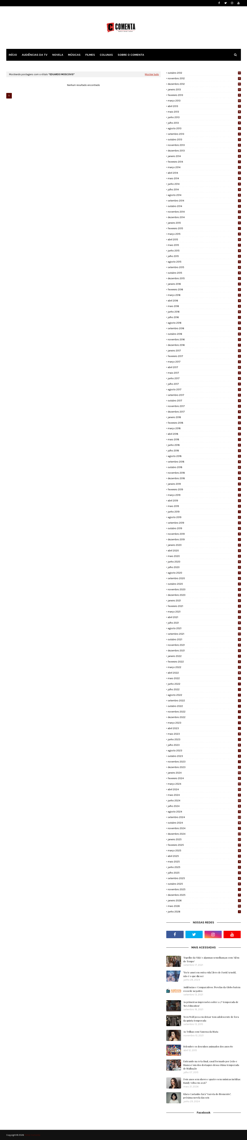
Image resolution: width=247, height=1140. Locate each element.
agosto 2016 (204, 322)
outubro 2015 (204, 272)
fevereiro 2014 (204, 161)
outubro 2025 (204, 883)
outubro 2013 (204, 139)
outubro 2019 (204, 528)
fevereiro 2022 (204, 661)
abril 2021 (204, 617)
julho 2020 (204, 567)
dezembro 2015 (204, 278)
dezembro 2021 (204, 650)
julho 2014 (204, 189)
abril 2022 (204, 672)
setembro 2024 (204, 817)
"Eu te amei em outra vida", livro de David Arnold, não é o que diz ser (209, 974)
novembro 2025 (204, 889)
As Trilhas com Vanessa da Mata (200, 1031)
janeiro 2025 (204, 839)
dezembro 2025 (204, 895)
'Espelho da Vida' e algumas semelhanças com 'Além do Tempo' (211, 959)
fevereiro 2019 (204, 489)
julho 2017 (204, 384)
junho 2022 (204, 683)
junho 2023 (204, 739)
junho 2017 (204, 378)
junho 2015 (204, 250)
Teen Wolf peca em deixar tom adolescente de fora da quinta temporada (211, 1018)
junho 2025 (204, 867)
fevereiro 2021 (204, 606)
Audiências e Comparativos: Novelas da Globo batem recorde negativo (211, 989)
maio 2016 (204, 306)
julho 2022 (204, 689)
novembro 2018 (204, 472)
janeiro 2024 (204, 772)
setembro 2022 (204, 700)
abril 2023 (204, 728)
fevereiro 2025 (204, 845)
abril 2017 (204, 367)
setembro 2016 (204, 328)
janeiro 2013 (204, 89)
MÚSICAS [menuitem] (74, 54)
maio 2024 (204, 795)
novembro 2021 (204, 645)
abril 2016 (204, 300)
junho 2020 (204, 561)
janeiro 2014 (204, 156)
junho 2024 (204, 800)
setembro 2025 (204, 878)
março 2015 (204, 234)
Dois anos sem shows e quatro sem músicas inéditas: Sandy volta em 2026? (212, 1081)
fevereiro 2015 (204, 228)
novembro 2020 (204, 589)
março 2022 (204, 667)
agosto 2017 (204, 389)
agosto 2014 (204, 195)
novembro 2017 (204, 406)
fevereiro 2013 (204, 95)
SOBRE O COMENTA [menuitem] (131, 54)
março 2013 (204, 100)
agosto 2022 (204, 695)
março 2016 (204, 295)
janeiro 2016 (204, 284)
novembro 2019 (204, 534)
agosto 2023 (204, 750)
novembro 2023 (204, 761)
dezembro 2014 (204, 217)
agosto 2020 (204, 572)
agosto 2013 (204, 128)
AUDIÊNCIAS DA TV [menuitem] (34, 54)
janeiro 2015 (204, 222)
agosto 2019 (204, 517)
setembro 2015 (204, 267)
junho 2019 (204, 511)
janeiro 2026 (204, 900)
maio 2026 (204, 906)
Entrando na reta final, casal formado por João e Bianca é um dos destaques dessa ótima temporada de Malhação (211, 1065)
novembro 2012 (204, 78)
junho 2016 (204, 311)
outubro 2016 (204, 334)
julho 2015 (204, 256)
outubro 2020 (204, 583)
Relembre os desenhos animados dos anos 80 (208, 1046)
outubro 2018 (204, 467)
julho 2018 (204, 450)
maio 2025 (204, 861)
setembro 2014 (204, 200)
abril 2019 (204, 500)
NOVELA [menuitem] (57, 54)
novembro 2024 (204, 828)
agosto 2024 (204, 811)
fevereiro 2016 (204, 289)
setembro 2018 (204, 461)
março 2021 (204, 611)
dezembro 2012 (204, 84)
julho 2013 (204, 122)
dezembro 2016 (204, 345)
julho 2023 (204, 745)
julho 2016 (204, 317)
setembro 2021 (204, 633)
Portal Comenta (32, 1135)
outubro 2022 (204, 706)
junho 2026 (204, 911)
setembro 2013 (204, 134)
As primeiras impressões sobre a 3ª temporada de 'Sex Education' (210, 1003)
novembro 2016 (204, 339)
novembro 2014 (204, 211)
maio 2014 (204, 178)
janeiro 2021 (204, 600)
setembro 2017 (204, 395)
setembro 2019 (204, 522)
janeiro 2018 (204, 417)
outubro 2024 (204, 822)
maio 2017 (204, 372)
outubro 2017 (204, 400)
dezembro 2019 (204, 539)
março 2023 (204, 722)
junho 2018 (204, 445)
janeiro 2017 (204, 350)
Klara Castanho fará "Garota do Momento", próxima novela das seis (207, 1095)
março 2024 (204, 783)
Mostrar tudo (152, 74)
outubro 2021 (204, 639)
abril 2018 (204, 434)
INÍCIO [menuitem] (13, 54)
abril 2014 (204, 172)
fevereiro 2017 (204, 356)
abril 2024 (204, 789)
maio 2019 (204, 506)
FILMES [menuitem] (90, 54)
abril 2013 (204, 106)
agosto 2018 (204, 456)
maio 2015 (204, 245)
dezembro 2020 (204, 595)
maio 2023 (204, 733)
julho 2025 (204, 872)
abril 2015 (204, 239)
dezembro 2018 (204, 478)
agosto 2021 (204, 628)
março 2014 (204, 167)
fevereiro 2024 (204, 778)
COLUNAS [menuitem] (106, 54)
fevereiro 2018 (204, 422)
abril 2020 (204, 550)
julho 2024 (204, 806)
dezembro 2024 (204, 833)
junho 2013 (204, 117)
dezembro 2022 (204, 717)
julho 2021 (204, 622)
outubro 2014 (204, 206)
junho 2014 (204, 184)
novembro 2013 (204, 145)
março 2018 (204, 428)
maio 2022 (204, 678)
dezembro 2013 (204, 150)
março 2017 (204, 361)
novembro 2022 (204, 711)
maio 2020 (204, 556)
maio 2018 (204, 439)
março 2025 (204, 850)
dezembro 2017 (204, 411)
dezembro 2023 (204, 767)
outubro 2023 (204, 756)
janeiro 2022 (204, 656)
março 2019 (204, 495)
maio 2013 (204, 111)
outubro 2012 (204, 72)
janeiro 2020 (204, 545)
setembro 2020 (204, 578)
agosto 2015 (204, 261)
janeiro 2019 (204, 484)
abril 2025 (204, 856)
